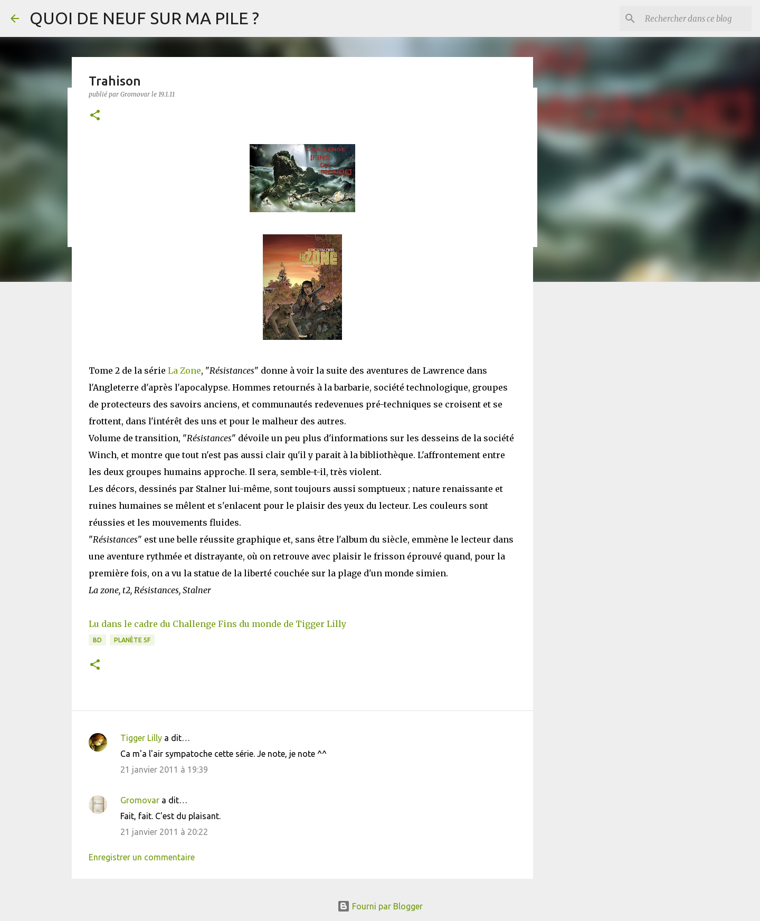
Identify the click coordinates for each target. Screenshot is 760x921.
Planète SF (132, 640)
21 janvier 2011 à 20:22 (164, 832)
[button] (95, 116)
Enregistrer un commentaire (142, 857)
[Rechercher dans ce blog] (696, 18)
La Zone (184, 370)
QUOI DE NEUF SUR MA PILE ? (144, 17)
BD (97, 640)
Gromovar (139, 800)
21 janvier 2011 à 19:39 (164, 769)
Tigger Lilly (141, 738)
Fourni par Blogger (380, 906)
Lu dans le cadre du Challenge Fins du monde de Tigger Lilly (217, 624)
